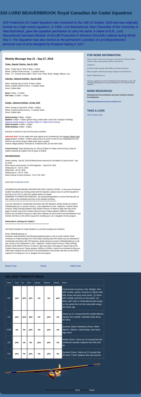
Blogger (92, 390)
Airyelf (77, 390)
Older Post (75, 266)
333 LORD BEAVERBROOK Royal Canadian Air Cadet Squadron (66, 12)
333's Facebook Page (94, 115)
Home (43, 266)
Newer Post (10, 266)
